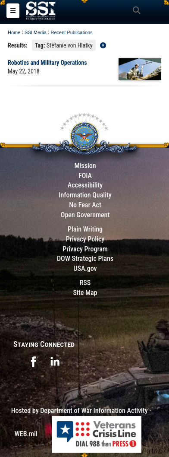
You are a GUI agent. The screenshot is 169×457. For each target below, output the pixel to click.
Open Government (85, 215)
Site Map (85, 293)
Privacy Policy (85, 239)
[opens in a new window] (33, 361)
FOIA (85, 175)
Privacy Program (85, 249)
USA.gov (85, 268)
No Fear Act (85, 205)
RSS (85, 283)
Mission (85, 166)
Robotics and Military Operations (47, 62)
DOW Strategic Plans (85, 258)
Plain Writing (85, 229)
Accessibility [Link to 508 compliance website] (85, 185)
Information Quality (85, 195)
